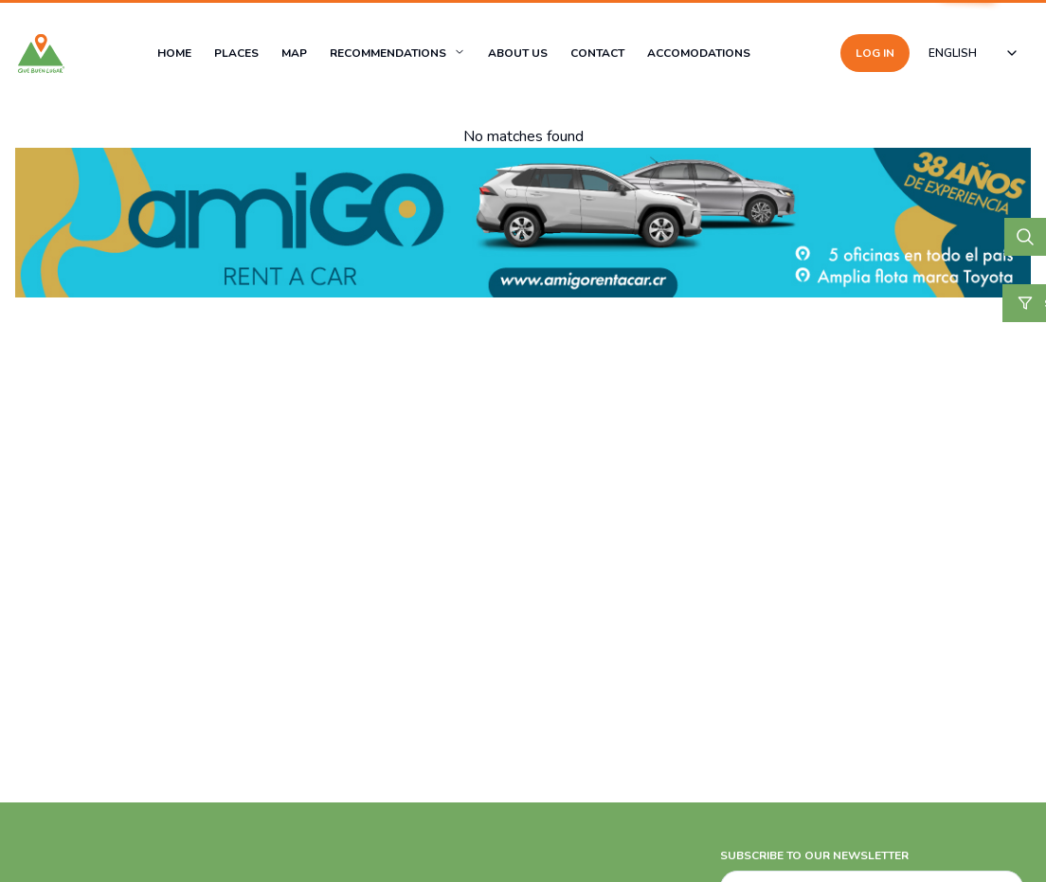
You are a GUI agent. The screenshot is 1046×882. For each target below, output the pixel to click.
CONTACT (597, 53)
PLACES (236, 53)
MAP (294, 53)
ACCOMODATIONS (698, 53)
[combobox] (974, 53)
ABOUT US (518, 53)
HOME (174, 53)
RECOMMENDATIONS (388, 53)
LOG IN (875, 53)
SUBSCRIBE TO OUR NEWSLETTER (814, 855)
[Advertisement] (523, 740)
